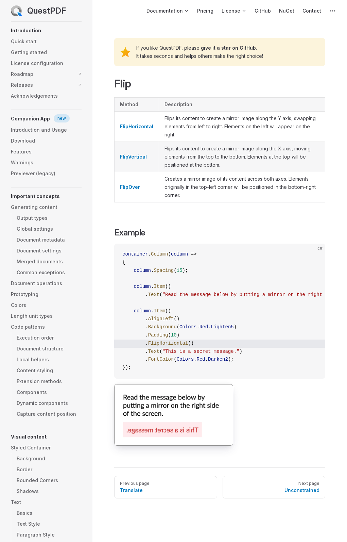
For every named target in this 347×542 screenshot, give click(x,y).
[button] (46, 30)
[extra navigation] (332, 11)
